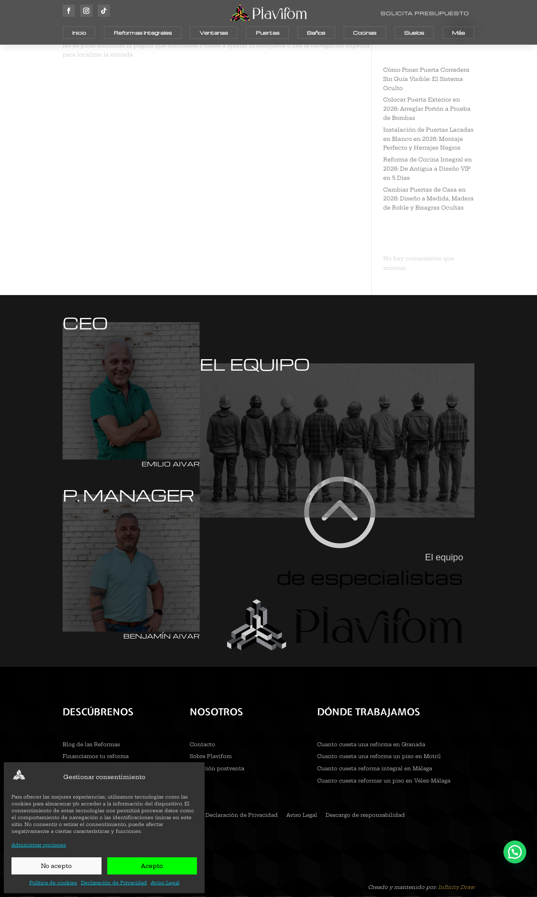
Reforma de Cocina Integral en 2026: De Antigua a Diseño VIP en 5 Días (427, 168)
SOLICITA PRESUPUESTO (425, 13)
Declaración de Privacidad (114, 883)
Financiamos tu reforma (96, 757)
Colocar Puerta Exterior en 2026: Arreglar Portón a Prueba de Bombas (427, 108)
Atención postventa (217, 769)
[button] (514, 852)
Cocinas (364, 32)
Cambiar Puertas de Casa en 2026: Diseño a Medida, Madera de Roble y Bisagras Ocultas (428, 198)
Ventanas (214, 32)
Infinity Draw (456, 887)
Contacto (202, 745)
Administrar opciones (38, 845)
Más (458, 32)
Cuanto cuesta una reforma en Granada (371, 745)
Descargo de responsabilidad (365, 815)
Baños (316, 32)
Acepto (152, 866)
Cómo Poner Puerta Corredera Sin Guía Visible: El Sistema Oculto (426, 79)
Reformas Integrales (143, 32)
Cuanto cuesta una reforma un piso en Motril (379, 757)
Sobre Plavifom (211, 757)
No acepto (56, 866)
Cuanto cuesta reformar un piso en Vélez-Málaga (383, 781)
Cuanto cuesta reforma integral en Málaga (374, 769)
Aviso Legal (165, 883)
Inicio (79, 32)
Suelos (414, 32)
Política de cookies (53, 883)
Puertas (267, 32)
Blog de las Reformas (91, 745)
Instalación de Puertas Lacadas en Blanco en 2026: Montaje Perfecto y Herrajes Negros (428, 139)
